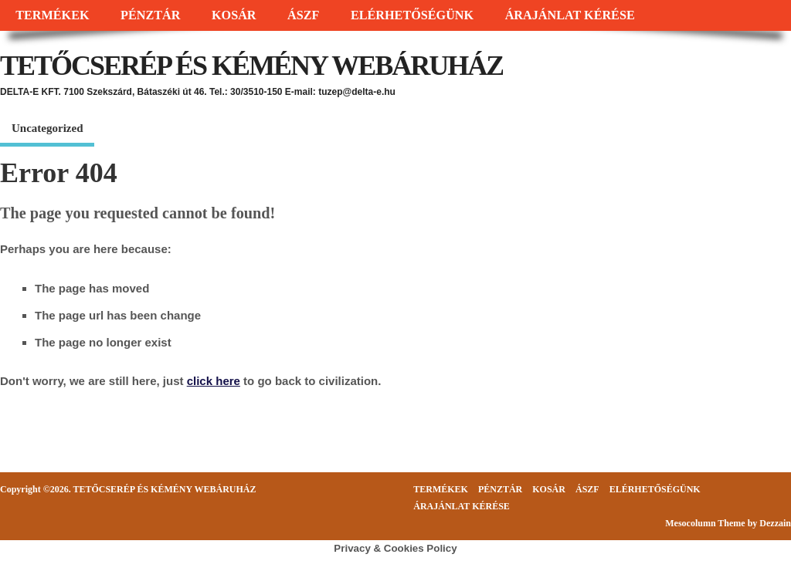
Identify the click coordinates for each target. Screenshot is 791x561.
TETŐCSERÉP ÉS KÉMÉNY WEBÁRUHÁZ (251, 65)
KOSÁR (234, 15)
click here (213, 380)
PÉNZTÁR (150, 15)
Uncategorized (47, 128)
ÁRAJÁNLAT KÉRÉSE (570, 15)
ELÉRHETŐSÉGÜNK (412, 15)
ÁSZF (303, 15)
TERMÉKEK (52, 15)
